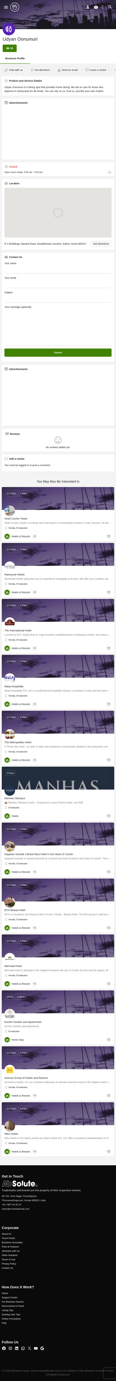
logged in (24, 465)
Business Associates (12, 1242)
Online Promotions (11, 1318)
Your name (58, 267)
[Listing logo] (9, 29)
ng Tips (9, 1310)
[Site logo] (15, 7)
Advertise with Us (11, 1251)
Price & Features (10, 1246)
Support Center (9, 1297)
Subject (58, 297)
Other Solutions (10, 1255)
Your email (58, 282)
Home (5, 1293)
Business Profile (15, 58)
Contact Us (7, 1268)
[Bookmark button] (109, 536)
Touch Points (8, 1238)
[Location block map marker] (58, 212)
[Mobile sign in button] (87, 7)
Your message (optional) (58, 326)
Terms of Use (8, 1259)
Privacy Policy (9, 1263)
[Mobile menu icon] (6, 7)
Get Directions (101, 243)
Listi (4, 1310)
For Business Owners (13, 1301)
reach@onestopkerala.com (15, 1209)
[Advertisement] (58, 132)
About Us (6, 1234)
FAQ (4, 1323)
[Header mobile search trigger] (110, 7)
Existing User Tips (11, 1314)
